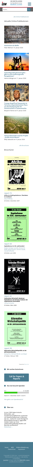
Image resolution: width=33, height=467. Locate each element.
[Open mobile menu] (29, 4)
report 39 (8, 348)
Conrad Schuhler (9, 251)
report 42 (8, 296)
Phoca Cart (26, 364)
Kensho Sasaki (21, 249)
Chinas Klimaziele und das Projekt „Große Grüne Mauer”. (16, 136)
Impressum (21, 449)
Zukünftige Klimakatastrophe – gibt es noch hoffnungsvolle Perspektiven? (15, 74)
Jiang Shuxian (12, 249)
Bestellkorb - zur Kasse (16, 4)
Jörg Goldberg (8, 199)
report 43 (8, 244)
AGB (12, 447)
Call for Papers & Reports (16, 377)
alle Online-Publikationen (21, 17)
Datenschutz (11, 449)
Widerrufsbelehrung (22, 447)
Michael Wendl (15, 354)
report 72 (8, 193)
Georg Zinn (7, 354)
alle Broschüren (24, 145)
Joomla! (5, 460)
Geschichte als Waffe (11, 45)
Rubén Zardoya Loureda (11, 248)
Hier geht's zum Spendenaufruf (13, 399)
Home (6, 447)
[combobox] (14, 9)
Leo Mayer (24, 354)
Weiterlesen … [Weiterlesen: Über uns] (8, 427)
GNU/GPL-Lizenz (25, 460)
